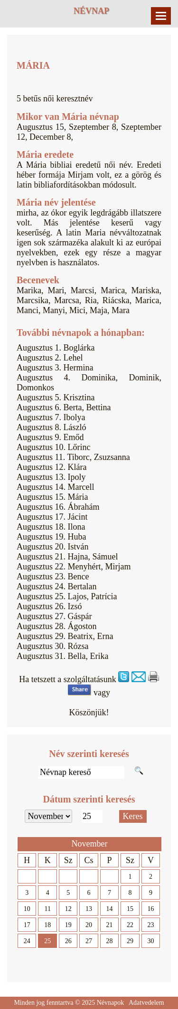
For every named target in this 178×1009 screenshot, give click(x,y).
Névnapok (110, 1002)
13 (88, 908)
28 (109, 941)
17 (27, 924)
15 (130, 908)
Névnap (91, 11)
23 (150, 924)
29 (130, 941)
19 (68, 924)
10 (27, 908)
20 (88, 924)
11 (47, 908)
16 (150, 908)
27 (88, 941)
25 (47, 941)
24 (27, 941)
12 (68, 908)
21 (109, 924)
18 (47, 924)
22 (130, 924)
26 (68, 941)
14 (109, 908)
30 (150, 941)
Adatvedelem (146, 1002)
